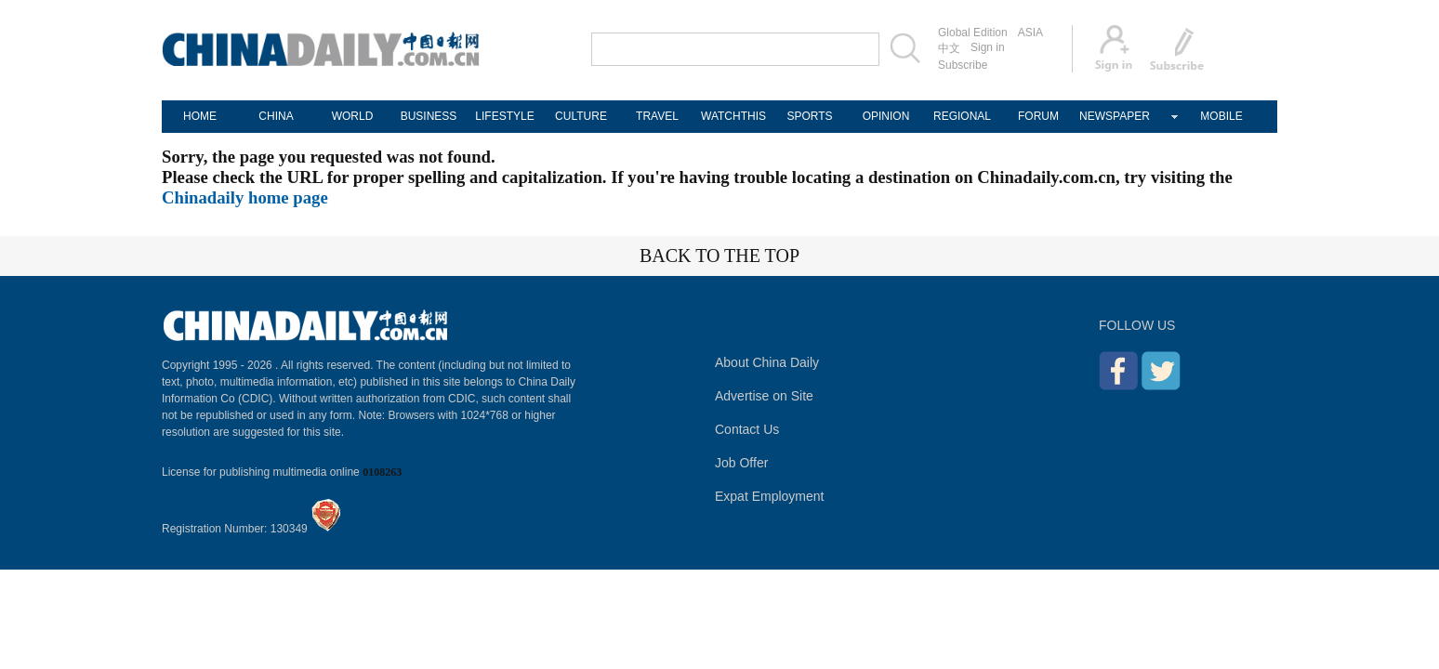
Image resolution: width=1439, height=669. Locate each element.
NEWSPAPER (1114, 116)
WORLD (353, 116)
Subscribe (962, 65)
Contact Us (747, 429)
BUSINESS (429, 116)
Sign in (987, 47)
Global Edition (973, 32)
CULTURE (581, 116)
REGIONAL (962, 116)
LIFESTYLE (504, 116)
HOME (200, 116)
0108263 (382, 472)
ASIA (1030, 32)
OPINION (886, 116)
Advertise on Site (764, 395)
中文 (949, 48)
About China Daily (767, 362)
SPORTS (809, 116)
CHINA (275, 116)
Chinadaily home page (245, 197)
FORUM (1038, 116)
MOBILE (1221, 116)
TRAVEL (657, 116)
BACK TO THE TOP (719, 255)
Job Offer (741, 462)
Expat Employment (770, 496)
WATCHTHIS (733, 116)
